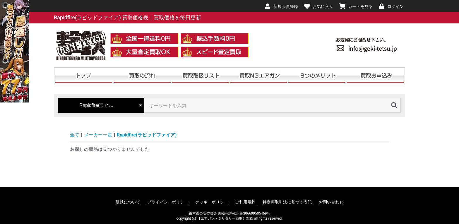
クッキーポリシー (211, 202)
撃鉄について (128, 202)
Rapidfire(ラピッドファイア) (147, 135)
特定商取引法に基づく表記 (287, 202)
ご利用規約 (245, 202)
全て (74, 135)
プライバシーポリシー (167, 202)
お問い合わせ (331, 202)
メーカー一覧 (98, 135)
